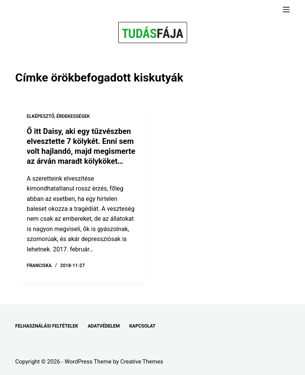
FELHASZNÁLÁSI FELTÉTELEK (46, 326)
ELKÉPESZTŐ (40, 116)
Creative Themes (141, 361)
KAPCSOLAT (142, 326)
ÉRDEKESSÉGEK (73, 116)
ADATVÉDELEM (104, 326)
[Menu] (286, 9)
